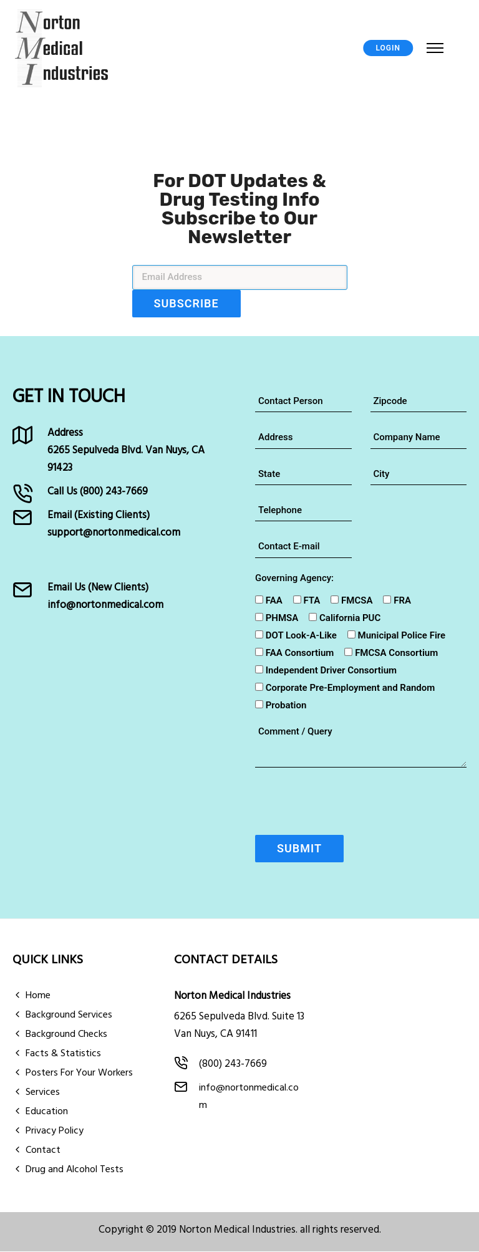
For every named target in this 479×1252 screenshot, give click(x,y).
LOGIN (388, 48)
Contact (43, 1151)
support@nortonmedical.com (113, 532)
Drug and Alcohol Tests (74, 1170)
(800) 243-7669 (114, 491)
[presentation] (350, 805)
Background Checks (66, 1035)
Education (47, 1112)
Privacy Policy (55, 1132)
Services (43, 1093)
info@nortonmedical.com (105, 605)
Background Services (69, 1016)
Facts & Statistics (63, 1054)
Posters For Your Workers (79, 1074)
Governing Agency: (294, 578)
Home (38, 996)
